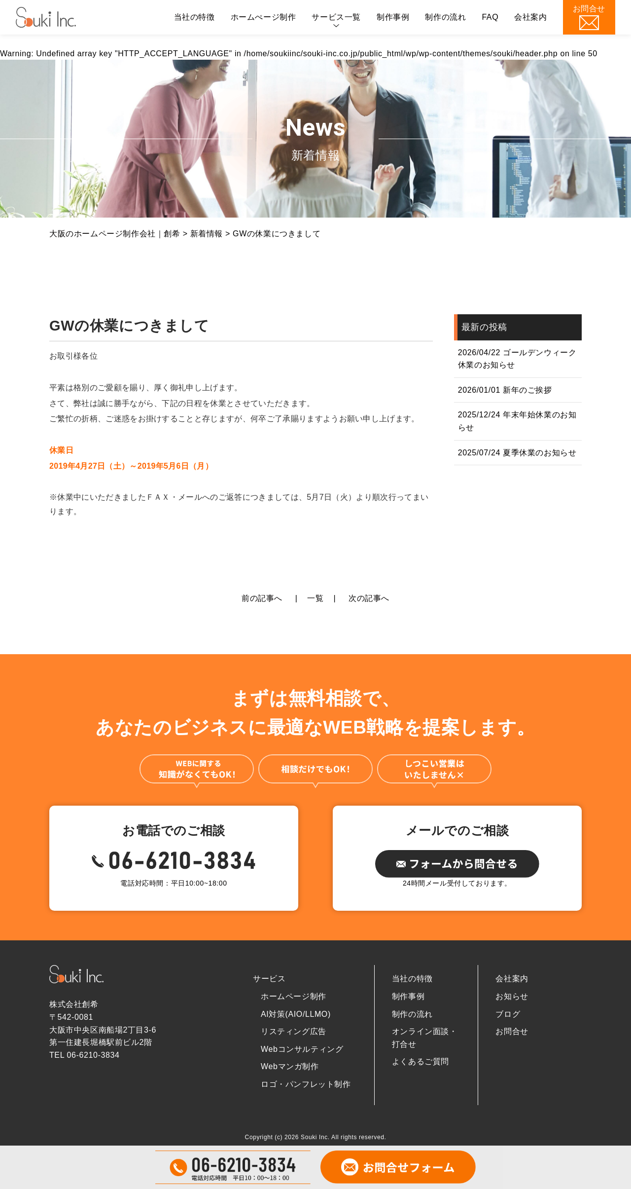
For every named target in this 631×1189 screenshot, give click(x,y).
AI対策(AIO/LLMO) (296, 1014)
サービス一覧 (336, 17)
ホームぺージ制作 (263, 17)
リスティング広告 (293, 1031)
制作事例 (393, 17)
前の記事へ (262, 598)
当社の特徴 (194, 17)
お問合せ (511, 1031)
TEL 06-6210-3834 (84, 1055)
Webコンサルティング (302, 1049)
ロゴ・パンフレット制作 (306, 1084)
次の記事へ (369, 598)
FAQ (490, 17)
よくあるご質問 (420, 1061)
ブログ (507, 1014)
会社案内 (530, 17)
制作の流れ (445, 17)
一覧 (315, 598)
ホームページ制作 (293, 996)
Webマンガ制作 (289, 1066)
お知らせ (511, 996)
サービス (269, 978)
